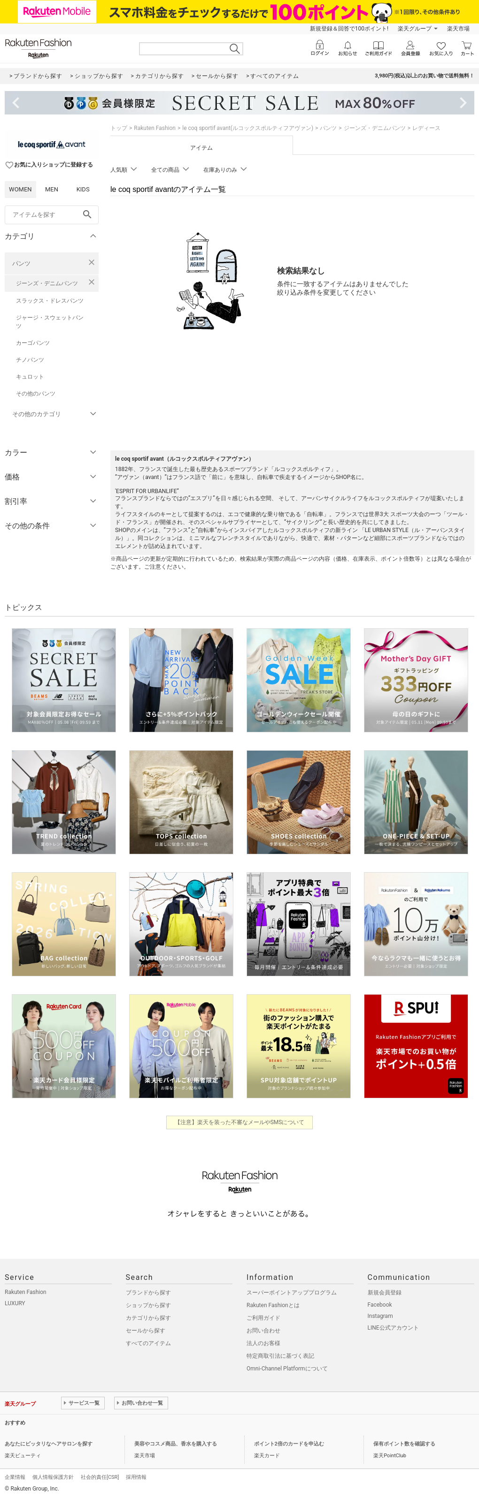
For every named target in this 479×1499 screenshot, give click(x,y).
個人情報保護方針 (53, 1477)
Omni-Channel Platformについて (287, 1368)
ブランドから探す (148, 1292)
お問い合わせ (263, 1330)
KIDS (83, 189)
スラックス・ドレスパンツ (50, 300)
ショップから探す (148, 1305)
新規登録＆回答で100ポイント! (349, 28)
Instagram (380, 1316)
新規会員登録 (385, 1292)
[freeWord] (52, 214)
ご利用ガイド (263, 1318)
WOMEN (20, 189)
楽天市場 (458, 28)
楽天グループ (415, 28)
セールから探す (145, 1330)
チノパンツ (30, 360)
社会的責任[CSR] (100, 1477)
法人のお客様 (263, 1343)
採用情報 (136, 1477)
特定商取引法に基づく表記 (280, 1356)
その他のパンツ (35, 393)
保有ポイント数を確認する (404, 1444)
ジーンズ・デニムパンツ (47, 283)
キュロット (30, 376)
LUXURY (15, 1303)
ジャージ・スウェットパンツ (50, 321)
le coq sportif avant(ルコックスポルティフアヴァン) (247, 128)
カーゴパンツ (33, 343)
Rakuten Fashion (155, 128)
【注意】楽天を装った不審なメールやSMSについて (240, 1122)
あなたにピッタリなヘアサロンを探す (49, 1444)
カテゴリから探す (148, 1318)
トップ (118, 128)
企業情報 (15, 1477)
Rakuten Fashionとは (273, 1305)
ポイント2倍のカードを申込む (289, 1444)
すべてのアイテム (148, 1343)
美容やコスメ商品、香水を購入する (175, 1444)
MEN (51, 189)
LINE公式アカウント (393, 1327)
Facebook (380, 1304)
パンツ (21, 263)
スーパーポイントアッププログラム (292, 1292)
